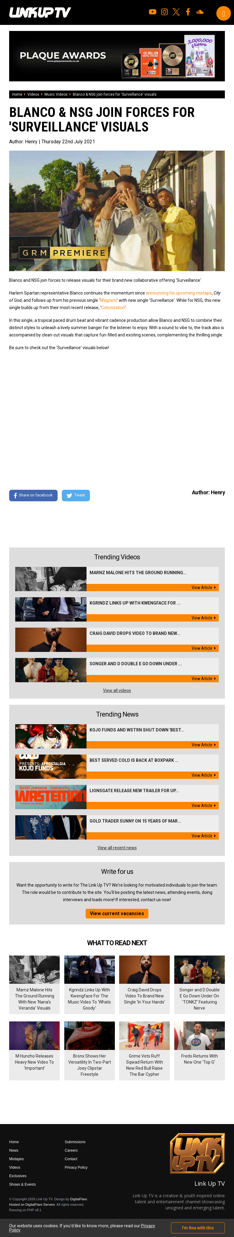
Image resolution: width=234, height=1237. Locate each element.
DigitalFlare (78, 1199)
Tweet (76, 495)
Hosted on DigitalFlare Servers (32, 1204)
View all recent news (117, 848)
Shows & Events (22, 1184)
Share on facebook (33, 495)
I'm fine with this (198, 1227)
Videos (33, 94)
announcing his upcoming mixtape (179, 293)
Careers (71, 1150)
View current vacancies (117, 913)
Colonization (113, 307)
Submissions (75, 1142)
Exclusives (18, 1176)
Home (17, 94)
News (13, 1150)
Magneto (108, 300)
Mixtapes (16, 1159)
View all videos (117, 690)
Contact (71, 1159)
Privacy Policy (76, 1167)
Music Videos (56, 94)
